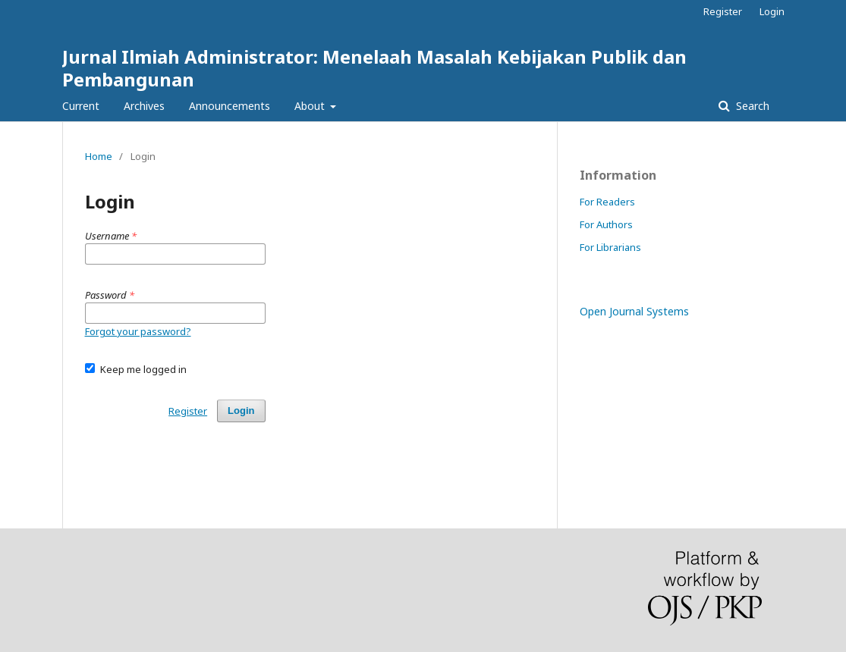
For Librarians (610, 247)
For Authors (606, 224)
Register (722, 11)
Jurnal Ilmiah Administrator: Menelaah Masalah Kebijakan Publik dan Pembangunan (374, 68)
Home (98, 156)
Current (80, 106)
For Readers (607, 201)
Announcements (229, 106)
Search (751, 106)
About (311, 106)
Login (772, 11)
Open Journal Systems (634, 311)
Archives (144, 106)
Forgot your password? (138, 331)
